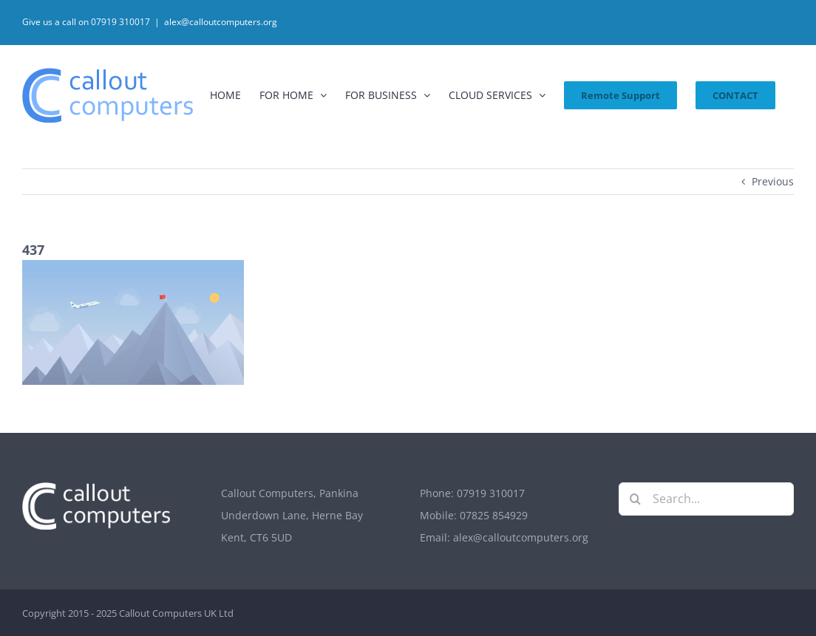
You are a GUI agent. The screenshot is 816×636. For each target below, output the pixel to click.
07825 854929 (494, 515)
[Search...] (706, 499)
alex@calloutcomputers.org (220, 22)
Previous (773, 181)
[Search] (635, 499)
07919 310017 (491, 493)
